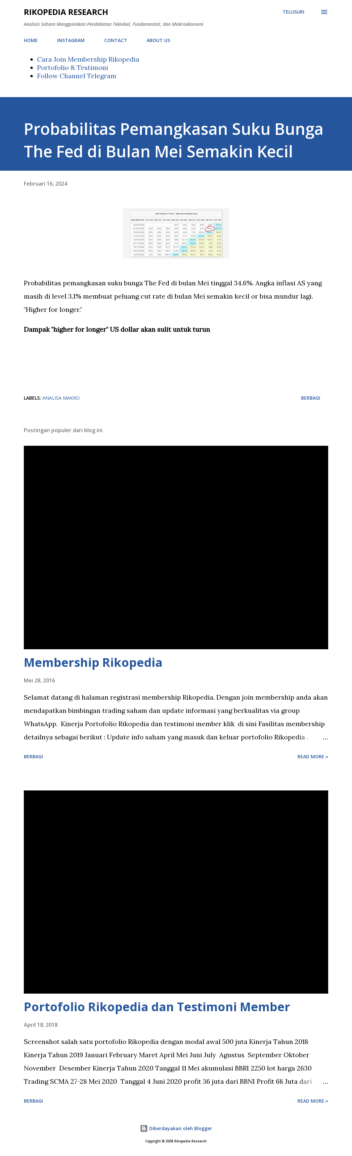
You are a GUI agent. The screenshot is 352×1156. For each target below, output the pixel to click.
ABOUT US (158, 40)
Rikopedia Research (66, 11)
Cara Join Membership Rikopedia (88, 59)
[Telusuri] (293, 12)
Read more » (312, 756)
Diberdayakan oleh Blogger (176, 1128)
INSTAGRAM (71, 40)
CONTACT (115, 40)
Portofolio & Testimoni (72, 67)
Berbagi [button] (310, 398)
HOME (31, 40)
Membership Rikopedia (93, 662)
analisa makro (61, 398)
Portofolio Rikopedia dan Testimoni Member (157, 1007)
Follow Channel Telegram (76, 76)
